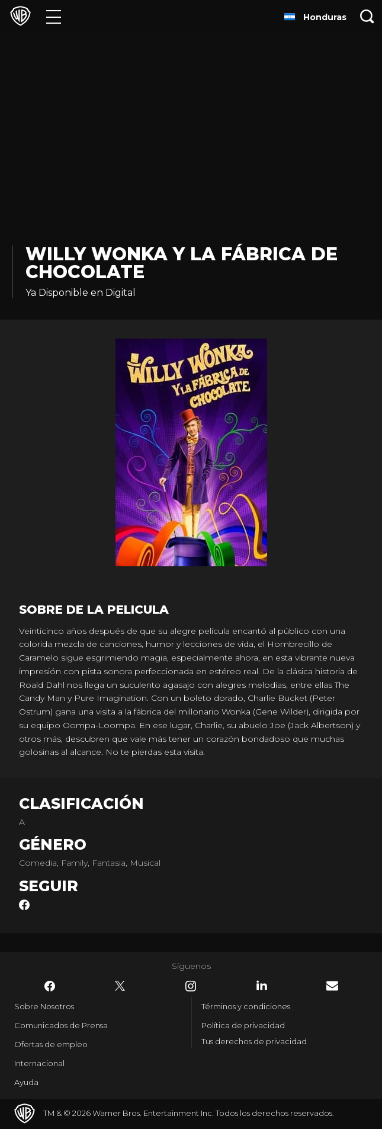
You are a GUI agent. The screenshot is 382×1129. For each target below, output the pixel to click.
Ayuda (26, 1082)
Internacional (39, 1063)
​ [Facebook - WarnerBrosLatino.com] (50, 986)
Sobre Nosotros (44, 1006)
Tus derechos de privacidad (254, 1041)
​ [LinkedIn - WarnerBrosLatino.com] (262, 985)
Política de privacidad (243, 1025)
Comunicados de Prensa (61, 1025)
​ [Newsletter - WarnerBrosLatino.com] (332, 985)
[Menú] (53, 16)
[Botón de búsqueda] (367, 16)
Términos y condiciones (245, 1006)
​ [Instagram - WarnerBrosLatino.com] (191, 986)
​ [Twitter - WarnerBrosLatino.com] (120, 986)
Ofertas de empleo (51, 1044)
